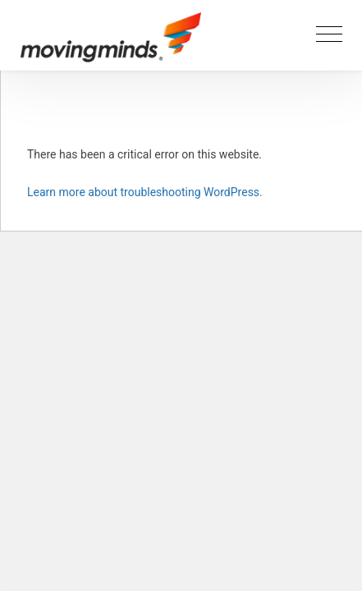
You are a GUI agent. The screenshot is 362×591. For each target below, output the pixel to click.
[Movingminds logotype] (111, 42)
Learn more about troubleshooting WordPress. (145, 192)
